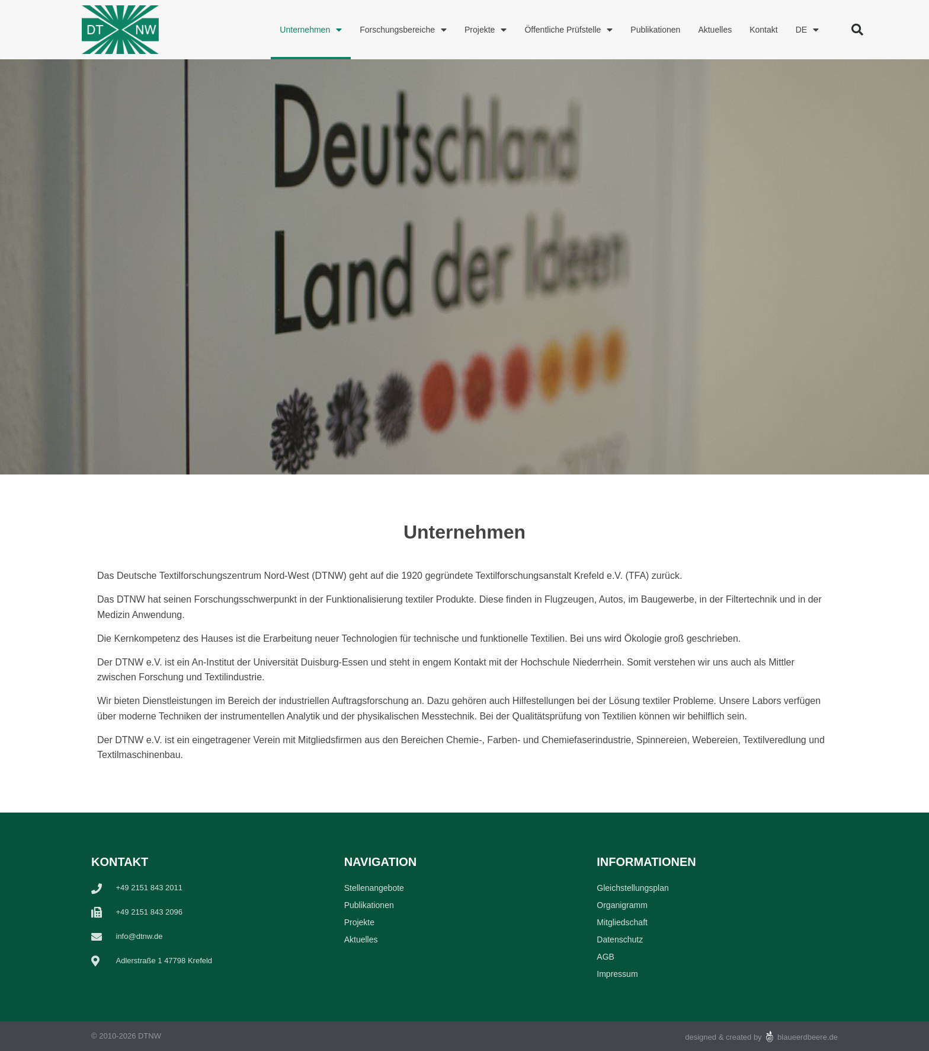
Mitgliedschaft (622, 922)
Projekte (485, 29)
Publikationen (655, 29)
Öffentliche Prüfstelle (568, 29)
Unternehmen (311, 29)
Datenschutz (620, 939)
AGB (605, 956)
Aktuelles (715, 29)
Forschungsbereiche (403, 29)
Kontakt (763, 29)
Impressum (617, 974)
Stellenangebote (374, 888)
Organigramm (622, 905)
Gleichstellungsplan (632, 888)
